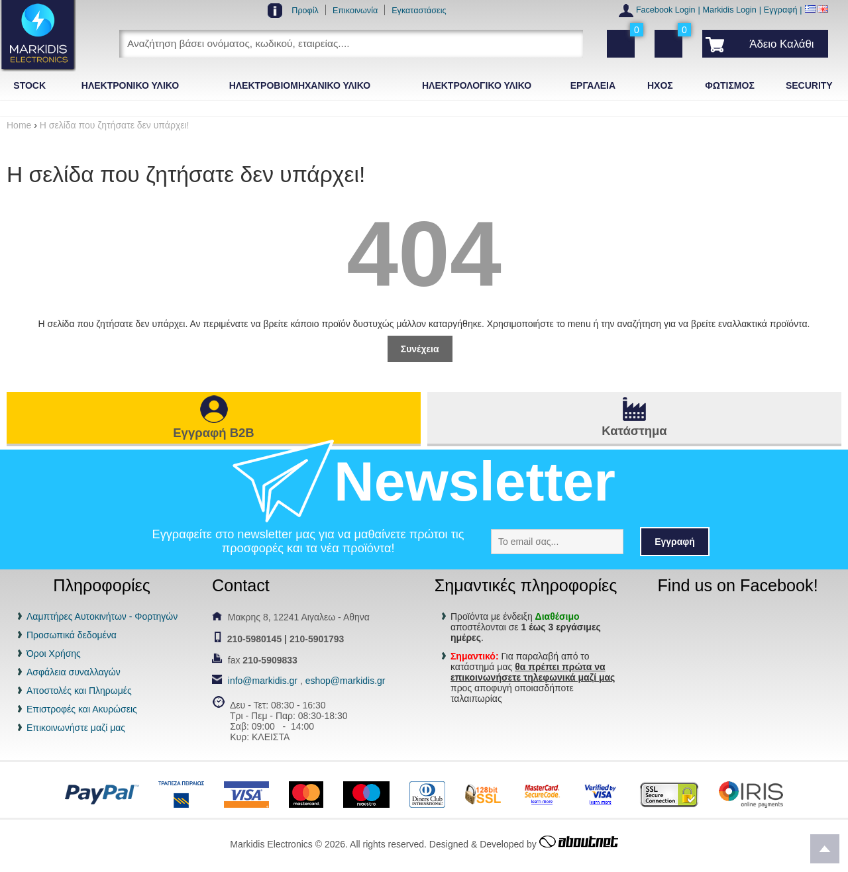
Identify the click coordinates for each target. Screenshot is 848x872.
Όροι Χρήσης (53, 653)
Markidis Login (730, 10)
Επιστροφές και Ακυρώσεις (81, 709)
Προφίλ (305, 10)
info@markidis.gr (262, 680)
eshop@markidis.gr (345, 680)
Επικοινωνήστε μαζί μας (75, 727)
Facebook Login (666, 10)
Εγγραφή (781, 10)
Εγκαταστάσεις (419, 10)
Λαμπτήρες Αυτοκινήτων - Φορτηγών (102, 616)
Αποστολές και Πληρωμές (79, 690)
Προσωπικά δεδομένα (71, 635)
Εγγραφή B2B (213, 433)
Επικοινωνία (355, 10)
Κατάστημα (634, 431)
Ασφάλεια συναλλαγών (73, 672)
